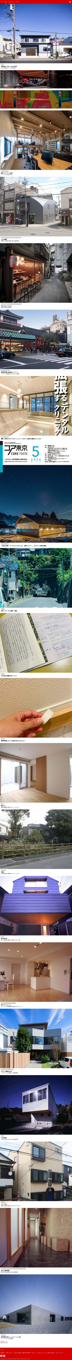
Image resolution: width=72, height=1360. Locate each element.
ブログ (33, 1352)
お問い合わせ (50, 1352)
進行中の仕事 (26, 1352)
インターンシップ (41, 1352)
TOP (2, 1349)
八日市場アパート (4, 1341)
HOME (2, 1352)
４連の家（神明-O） (4, 1342)
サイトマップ (59, 1352)
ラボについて (9, 1352)
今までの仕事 (17, 1352)
